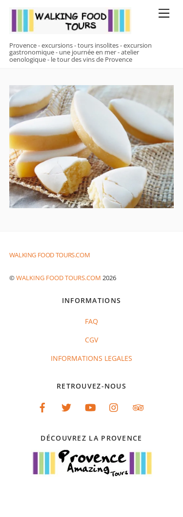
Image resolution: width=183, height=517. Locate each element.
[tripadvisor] (138, 406)
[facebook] (42, 406)
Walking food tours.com (58, 277)
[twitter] (66, 406)
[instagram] (114, 406)
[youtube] (90, 406)
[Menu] (164, 13)
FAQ (91, 321)
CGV (91, 339)
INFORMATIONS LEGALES (91, 358)
